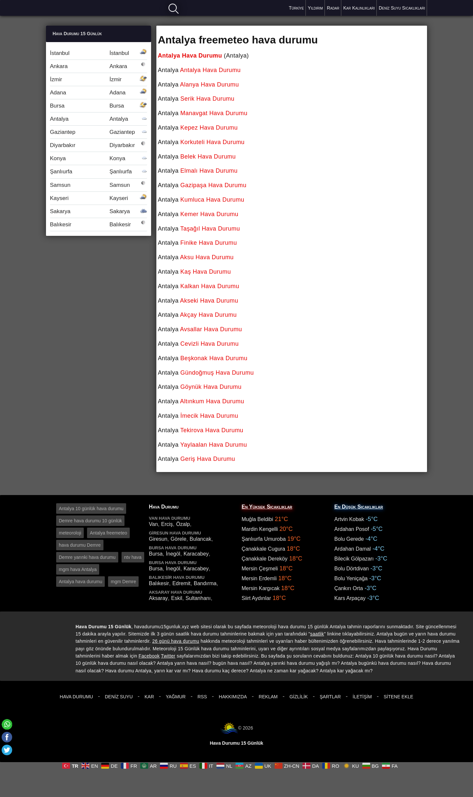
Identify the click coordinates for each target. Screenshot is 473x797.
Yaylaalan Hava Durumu (213, 444)
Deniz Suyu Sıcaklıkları (402, 8)
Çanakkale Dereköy (265, 558)
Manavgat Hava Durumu (213, 113)
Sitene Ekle (398, 696)
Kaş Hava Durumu (205, 271)
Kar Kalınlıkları (359, 8)
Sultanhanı (198, 598)
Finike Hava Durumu (208, 242)
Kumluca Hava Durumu (212, 199)
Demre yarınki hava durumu (87, 557)
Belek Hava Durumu (208, 156)
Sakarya (98, 211)
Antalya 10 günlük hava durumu (91, 508)
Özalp (183, 524)
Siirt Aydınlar (256, 598)
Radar (333, 8)
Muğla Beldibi (257, 519)
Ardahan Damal (352, 549)
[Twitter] (7, 750)
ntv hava (133, 557)
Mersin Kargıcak (261, 588)
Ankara (98, 66)
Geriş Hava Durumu (207, 459)
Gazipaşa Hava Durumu (213, 185)
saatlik (317, 633)
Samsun (98, 185)
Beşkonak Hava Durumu (213, 358)
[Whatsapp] (7, 724)
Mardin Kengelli (260, 529)
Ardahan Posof (351, 529)
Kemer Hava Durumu (209, 214)
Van (153, 524)
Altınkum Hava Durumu (212, 401)
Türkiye (296, 8)
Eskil (176, 598)
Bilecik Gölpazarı (354, 558)
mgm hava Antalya (78, 569)
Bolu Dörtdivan (351, 568)
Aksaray (158, 598)
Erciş (167, 524)
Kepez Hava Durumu (209, 127)
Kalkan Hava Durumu (209, 286)
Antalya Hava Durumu (190, 55)
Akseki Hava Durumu (209, 300)
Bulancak (200, 539)
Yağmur (176, 696)
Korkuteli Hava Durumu (212, 142)
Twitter (168, 656)
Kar (149, 696)
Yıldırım (315, 8)
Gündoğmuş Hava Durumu (217, 372)
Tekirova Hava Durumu (211, 430)
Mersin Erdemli (259, 578)
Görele (178, 539)
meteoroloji (70, 532)
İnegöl (173, 554)
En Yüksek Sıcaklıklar (267, 507)
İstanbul (98, 53)
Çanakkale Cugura (263, 549)
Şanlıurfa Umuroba (264, 539)
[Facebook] (7, 737)
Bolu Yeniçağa (351, 578)
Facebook (149, 656)
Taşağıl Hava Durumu (210, 228)
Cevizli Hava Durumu (209, 343)
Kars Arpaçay (350, 598)
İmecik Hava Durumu (209, 415)
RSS (202, 696)
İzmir (98, 79)
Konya (98, 158)
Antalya (98, 118)
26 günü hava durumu (175, 641)
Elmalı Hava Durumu (208, 170)
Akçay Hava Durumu (208, 314)
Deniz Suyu (119, 696)
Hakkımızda (233, 696)
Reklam (268, 696)
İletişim (362, 696)
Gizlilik (298, 696)
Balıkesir (98, 224)
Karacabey (196, 554)
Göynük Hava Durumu (210, 387)
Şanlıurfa (98, 171)
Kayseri (98, 198)
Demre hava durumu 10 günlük (90, 520)
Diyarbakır (98, 145)
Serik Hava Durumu (207, 98)
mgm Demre (123, 581)
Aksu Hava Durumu (207, 257)
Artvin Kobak (349, 519)
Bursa (98, 105)
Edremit (181, 583)
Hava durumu (69, 7)
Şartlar (330, 696)
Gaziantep (98, 132)
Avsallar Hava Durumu (211, 329)
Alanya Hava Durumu (209, 84)
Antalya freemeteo (108, 532)
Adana (98, 92)
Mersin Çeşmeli (260, 568)
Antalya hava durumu (80, 581)
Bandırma (205, 583)
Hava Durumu (76, 696)
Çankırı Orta (348, 588)
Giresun (158, 539)
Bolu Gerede (349, 539)
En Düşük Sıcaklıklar (358, 507)
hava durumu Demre (80, 545)
